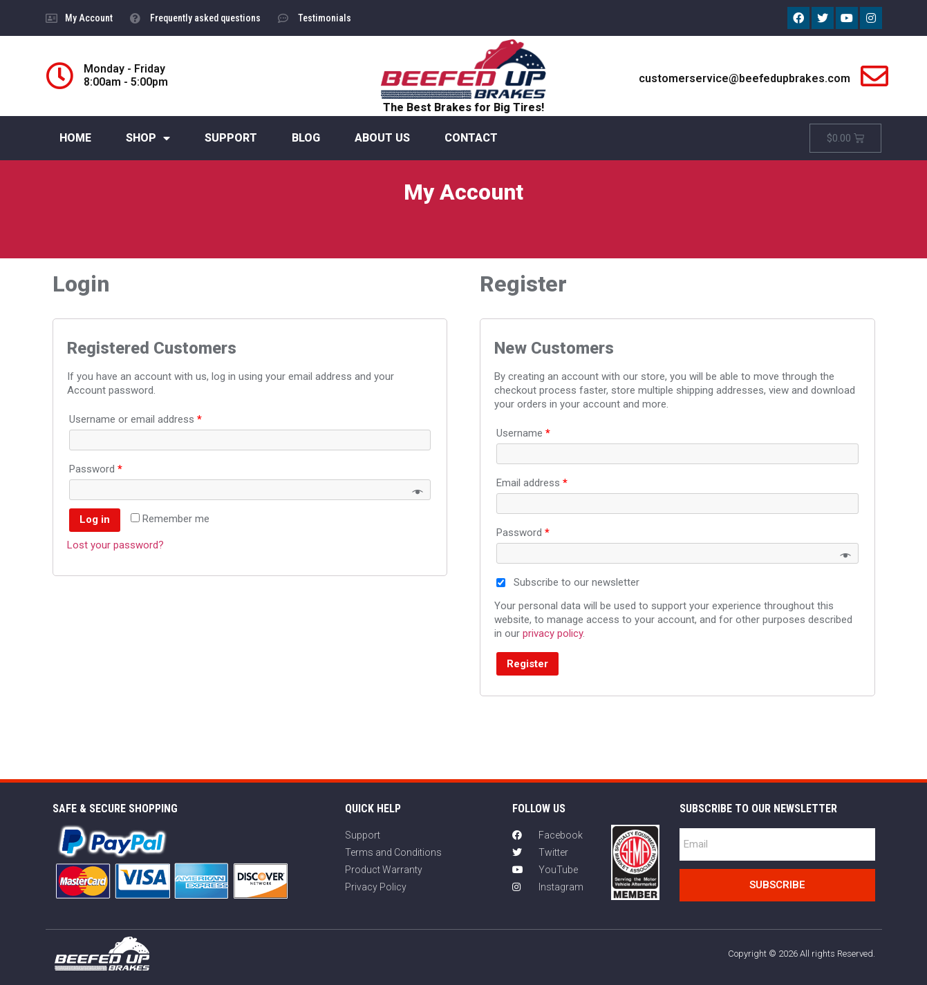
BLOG (306, 137)
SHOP (148, 138)
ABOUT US (382, 137)
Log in (94, 519)
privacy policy (553, 633)
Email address (532, 483)
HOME (75, 137)
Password (95, 469)
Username (523, 433)
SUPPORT (231, 137)
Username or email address (135, 419)
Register (527, 664)
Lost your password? (115, 545)
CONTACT (471, 137)
